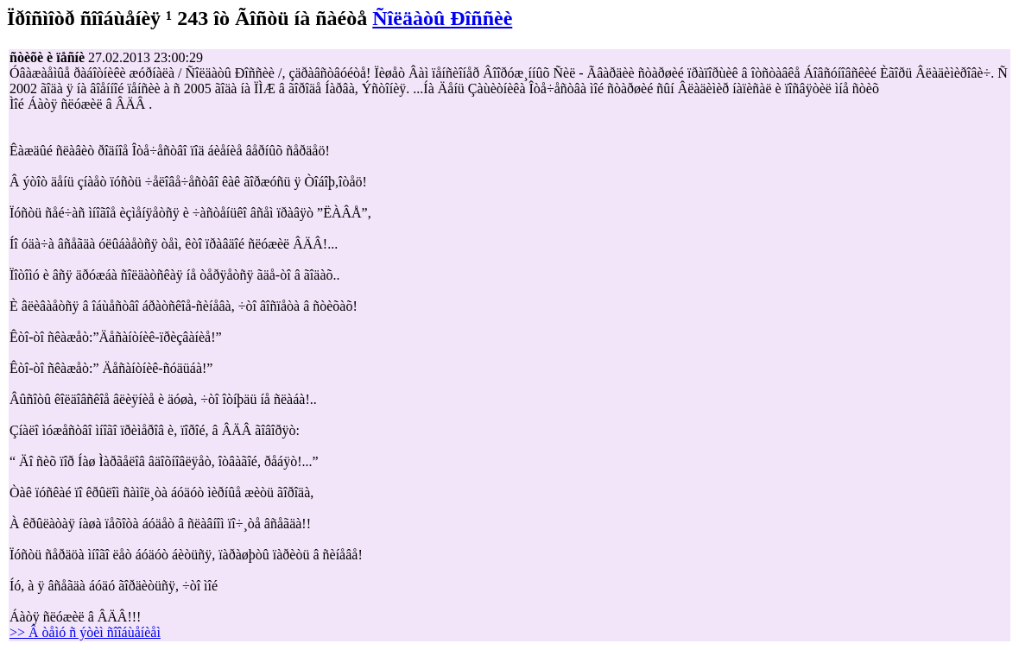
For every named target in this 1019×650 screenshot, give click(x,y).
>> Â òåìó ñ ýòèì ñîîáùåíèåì (85, 632)
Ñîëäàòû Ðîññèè (442, 18)
